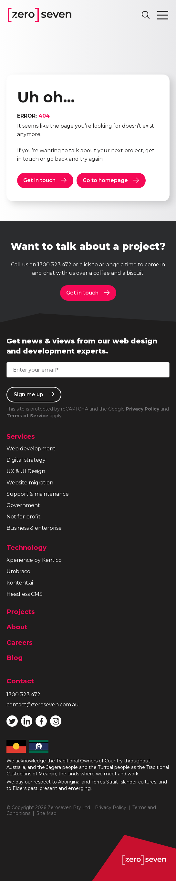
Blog (14, 658)
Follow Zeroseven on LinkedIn (27, 721)
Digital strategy (26, 460)
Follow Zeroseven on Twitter (12, 721)
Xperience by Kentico (34, 560)
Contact (20, 681)
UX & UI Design (25, 471)
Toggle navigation (162, 14)
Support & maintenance (37, 494)
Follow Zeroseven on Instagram (56, 721)
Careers (19, 642)
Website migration (29, 483)
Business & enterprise (34, 528)
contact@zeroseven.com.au (42, 704)
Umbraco (18, 571)
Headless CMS (24, 594)
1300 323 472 (54, 264)
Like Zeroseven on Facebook (41, 721)
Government (23, 505)
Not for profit (23, 517)
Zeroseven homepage (39, 15)
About (16, 627)
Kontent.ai (19, 583)
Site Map (46, 813)
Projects (20, 612)
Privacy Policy (142, 409)
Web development (31, 449)
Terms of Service (27, 416)
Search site (146, 15)
